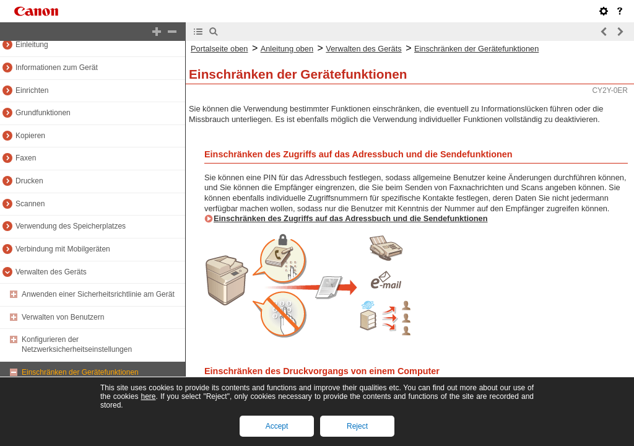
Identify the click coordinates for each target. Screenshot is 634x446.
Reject (357, 426)
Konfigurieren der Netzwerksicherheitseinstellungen (77, 344)
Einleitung (31, 44)
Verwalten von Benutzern (63, 317)
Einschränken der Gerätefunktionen (80, 372)
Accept (277, 426)
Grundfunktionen (43, 112)
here (148, 396)
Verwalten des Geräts (51, 272)
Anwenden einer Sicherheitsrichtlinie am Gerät (98, 294)
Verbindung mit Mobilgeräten (62, 249)
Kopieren (30, 135)
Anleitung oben (287, 48)
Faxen (25, 158)
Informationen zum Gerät (56, 67)
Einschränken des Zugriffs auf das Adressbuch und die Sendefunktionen (351, 218)
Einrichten (31, 90)
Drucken (29, 181)
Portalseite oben (219, 48)
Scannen (30, 203)
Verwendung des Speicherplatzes (70, 226)
